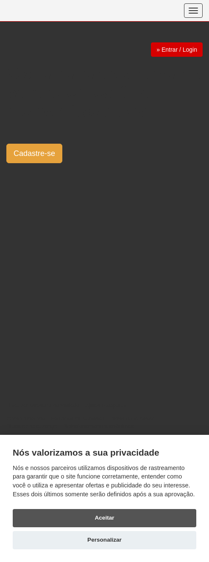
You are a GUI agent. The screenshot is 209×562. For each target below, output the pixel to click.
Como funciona (25, 418)
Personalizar (104, 540)
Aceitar (104, 518)
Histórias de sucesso (77, 418)
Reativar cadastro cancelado (42, 405)
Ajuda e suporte (105, 405)
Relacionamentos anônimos (98, 426)
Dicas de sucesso (132, 418)
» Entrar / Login (176, 49)
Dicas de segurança (31, 426)
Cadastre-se (34, 153)
